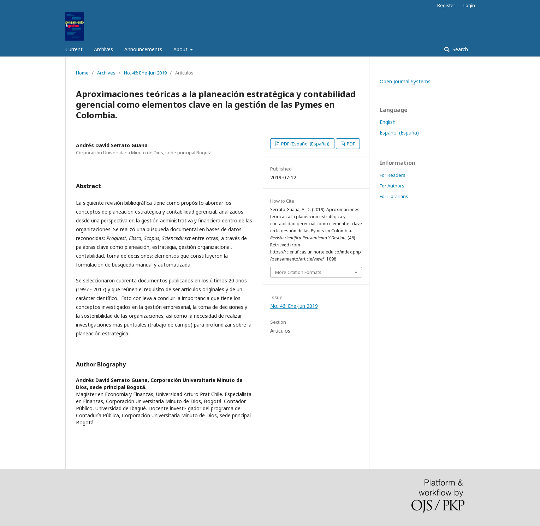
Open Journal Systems (405, 81)
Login (469, 5)
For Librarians (394, 196)
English (388, 122)
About (181, 49)
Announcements (143, 49)
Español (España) (399, 132)
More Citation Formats (298, 272)
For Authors (392, 186)
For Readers (392, 175)
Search (459, 49)
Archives (103, 49)
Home (82, 73)
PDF (350, 144)
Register (446, 5)
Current (74, 49)
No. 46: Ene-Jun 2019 (145, 73)
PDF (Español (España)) (305, 144)
